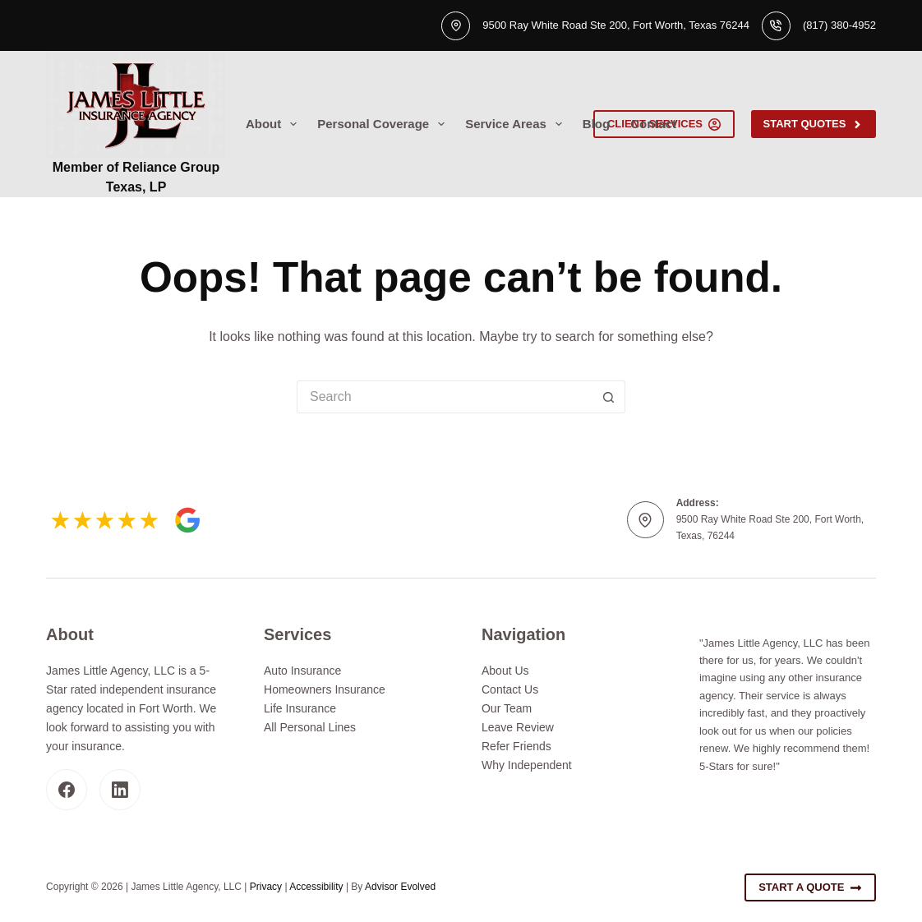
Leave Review (518, 727)
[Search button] (608, 396)
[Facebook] (66, 789)
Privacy (266, 886)
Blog (596, 124)
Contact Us (510, 689)
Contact (653, 124)
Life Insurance (300, 708)
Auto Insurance (302, 670)
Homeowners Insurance (324, 689)
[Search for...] (444, 396)
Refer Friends (516, 746)
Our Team (507, 708)
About (274, 124)
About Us (505, 670)
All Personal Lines (310, 727)
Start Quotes (813, 124)
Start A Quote (810, 887)
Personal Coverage (384, 124)
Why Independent (527, 765)
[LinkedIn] (120, 789)
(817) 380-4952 (839, 25)
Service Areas (517, 124)
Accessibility (316, 886)
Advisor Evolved (400, 886)
